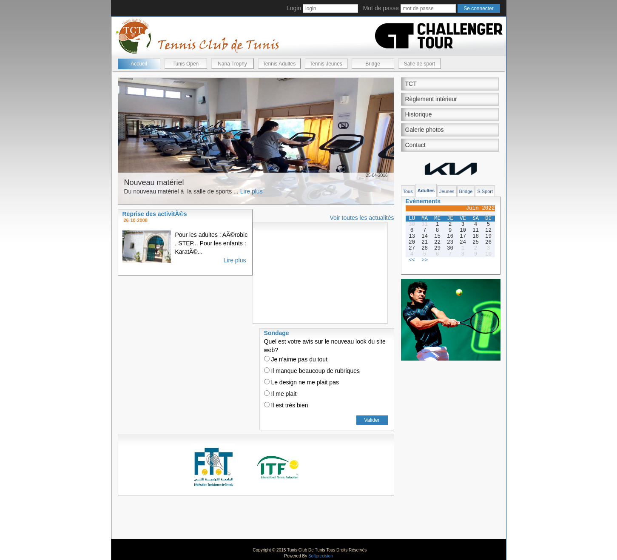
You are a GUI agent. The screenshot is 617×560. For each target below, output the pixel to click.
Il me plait (280, 393)
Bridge (372, 64)
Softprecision (320, 556)
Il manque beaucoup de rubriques (312, 370)
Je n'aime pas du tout (296, 359)
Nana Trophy (232, 64)
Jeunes (446, 191)
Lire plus (251, 191)
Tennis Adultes (279, 64)
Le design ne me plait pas (301, 382)
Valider (371, 420)
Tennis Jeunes (326, 64)
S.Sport (485, 191)
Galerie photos (424, 129)
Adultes (426, 190)
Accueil (139, 64)
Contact (415, 145)
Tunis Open (186, 64)
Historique (418, 114)
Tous (408, 191)
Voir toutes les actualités (362, 217)
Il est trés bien (286, 405)
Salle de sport (419, 64)
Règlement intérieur (431, 99)
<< (412, 260)
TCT (411, 83)
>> (424, 260)
